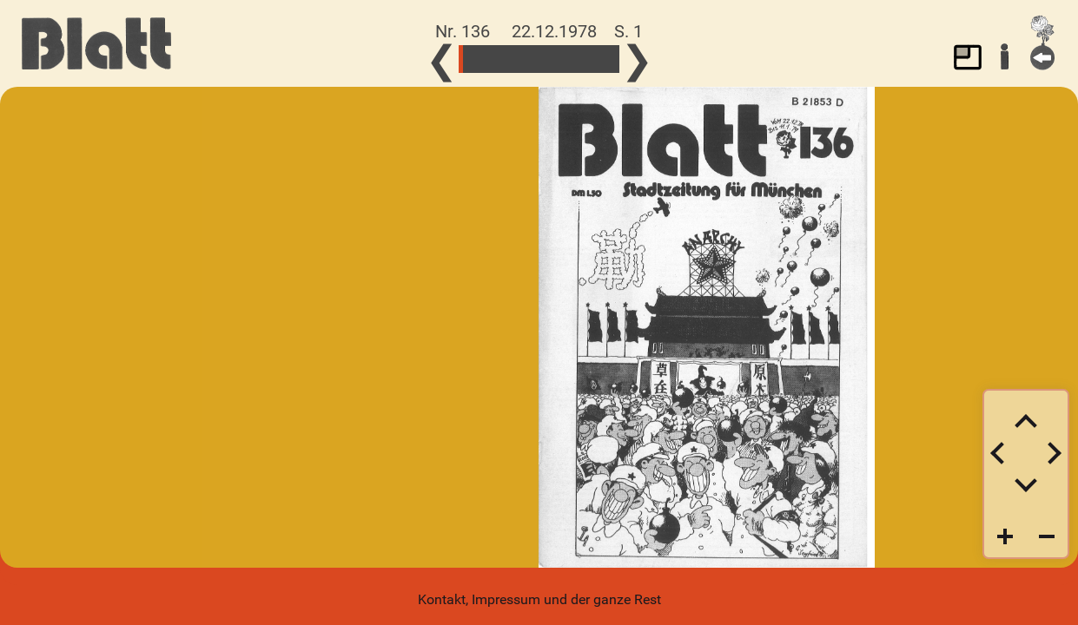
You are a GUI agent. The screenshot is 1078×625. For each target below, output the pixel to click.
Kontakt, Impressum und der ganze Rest (539, 599)
